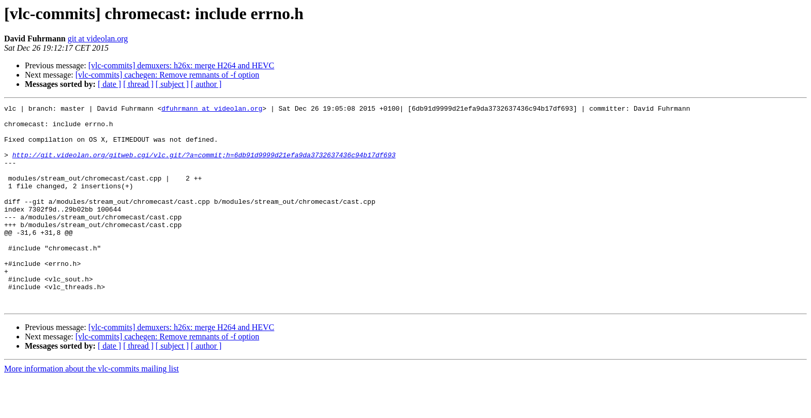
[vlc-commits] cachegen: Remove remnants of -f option (167, 74)
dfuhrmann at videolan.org (211, 109)
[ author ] (206, 84)
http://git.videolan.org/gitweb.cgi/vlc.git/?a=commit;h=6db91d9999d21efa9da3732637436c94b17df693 (204, 165)
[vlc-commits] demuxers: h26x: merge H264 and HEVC (181, 65)
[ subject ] (172, 84)
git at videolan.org (98, 38)
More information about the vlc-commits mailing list (91, 409)
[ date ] (109, 84)
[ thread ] (138, 84)
